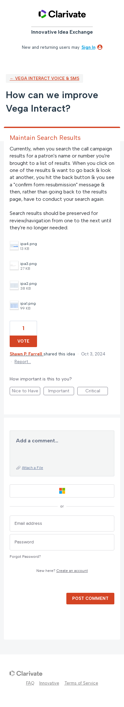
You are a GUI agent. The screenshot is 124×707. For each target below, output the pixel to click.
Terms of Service (81, 683)
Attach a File (32, 468)
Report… (22, 361)
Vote (23, 341)
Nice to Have (26, 391)
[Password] (62, 542)
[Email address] (62, 523)
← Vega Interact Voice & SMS (44, 78)
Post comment (90, 598)
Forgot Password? (25, 556)
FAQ (30, 683)
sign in (88, 47)
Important (61, 391)
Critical (96, 391)
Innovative (49, 683)
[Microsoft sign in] (62, 491)
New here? (62, 570)
